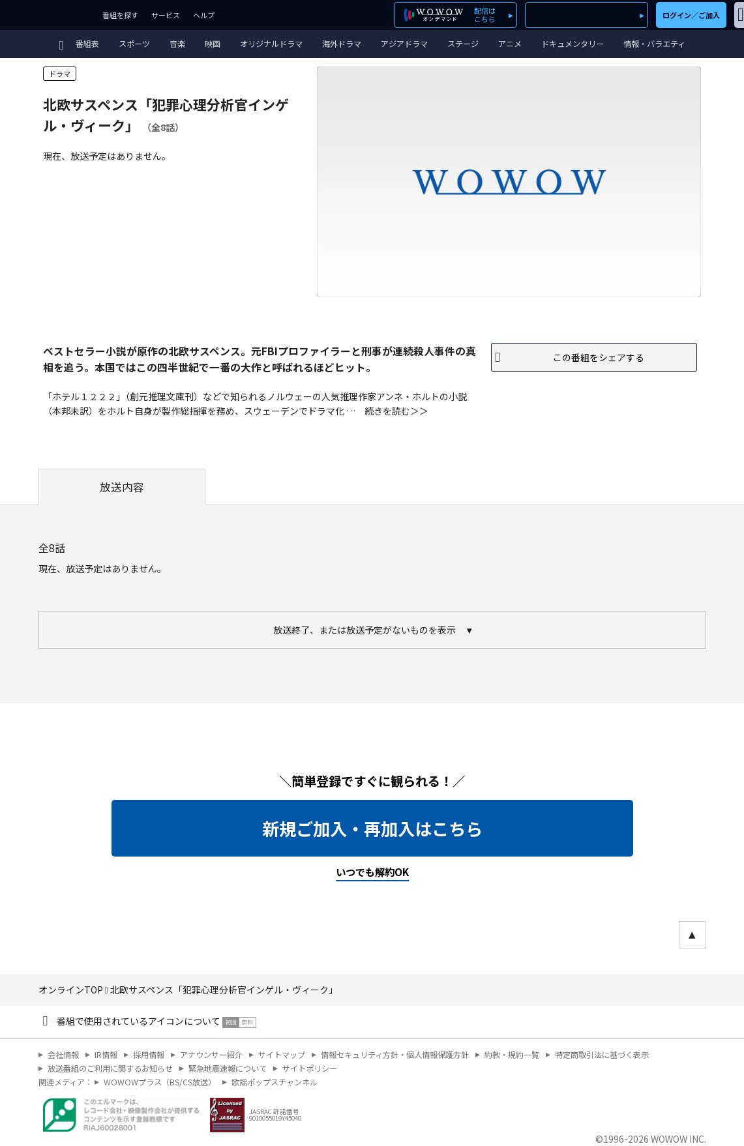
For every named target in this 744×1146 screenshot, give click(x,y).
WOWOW (48, 15)
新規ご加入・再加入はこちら (372, 828)
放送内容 (122, 487)
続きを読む (387, 410)
